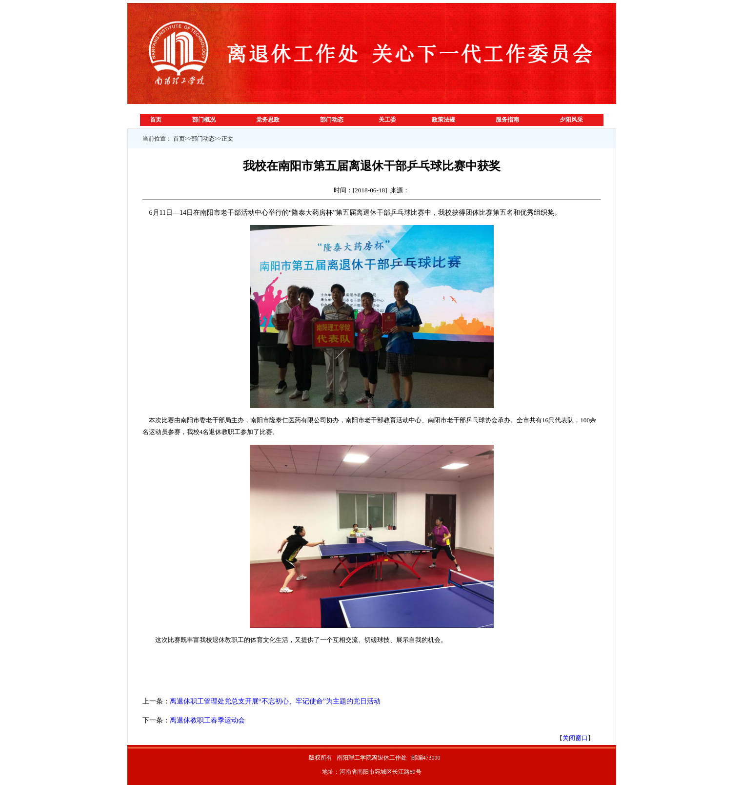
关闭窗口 (575, 738)
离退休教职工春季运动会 (207, 720)
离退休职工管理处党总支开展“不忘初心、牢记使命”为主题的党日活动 (275, 701)
